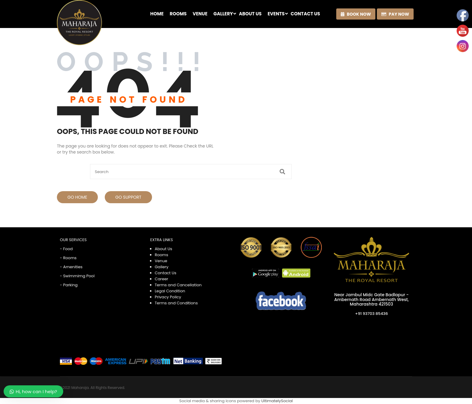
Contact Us (165, 273)
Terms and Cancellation (178, 285)
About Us (163, 249)
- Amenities (71, 267)
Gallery (162, 267)
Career (161, 279)
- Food (66, 249)
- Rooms (68, 258)
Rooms (161, 255)
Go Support (128, 197)
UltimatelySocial (277, 401)
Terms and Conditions (176, 303)
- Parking (69, 285)
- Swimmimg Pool (77, 276)
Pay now (395, 14)
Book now (356, 14)
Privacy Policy (168, 297)
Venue (161, 261)
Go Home (77, 197)
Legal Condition (170, 291)
